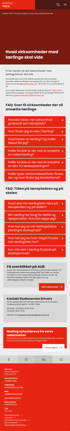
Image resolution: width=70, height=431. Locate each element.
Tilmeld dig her (53, 347)
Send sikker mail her (12, 398)
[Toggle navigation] (65, 4)
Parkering (8, 417)
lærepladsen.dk (30, 84)
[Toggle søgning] (58, 4)
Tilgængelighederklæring (15, 425)
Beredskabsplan (11, 422)
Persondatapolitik (11, 415)
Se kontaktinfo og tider (13, 387)
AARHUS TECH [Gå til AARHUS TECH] (7, 13)
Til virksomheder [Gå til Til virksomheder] (21, 13)
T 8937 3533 (56, 90)
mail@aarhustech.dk (13, 394)
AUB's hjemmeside (51, 286)
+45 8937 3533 (10, 381)
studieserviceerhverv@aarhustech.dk (28, 95)
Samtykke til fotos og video (15, 420)
